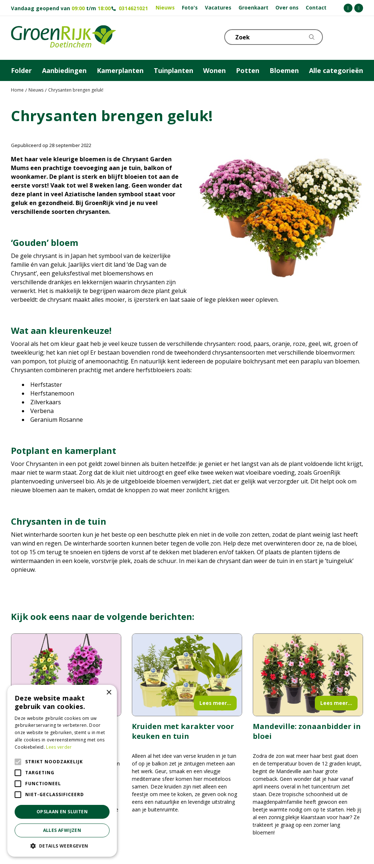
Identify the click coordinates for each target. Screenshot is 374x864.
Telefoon (357, 36)
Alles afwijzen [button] (62, 830)
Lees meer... (215, 702)
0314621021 (133, 8)
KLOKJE (339, 36)
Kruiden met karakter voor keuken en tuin (183, 731)
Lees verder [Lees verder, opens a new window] (59, 747)
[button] (62, 845)
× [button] (108, 692)
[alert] (62, 771)
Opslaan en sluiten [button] (62, 812)
